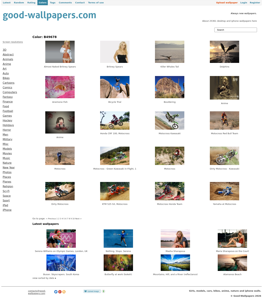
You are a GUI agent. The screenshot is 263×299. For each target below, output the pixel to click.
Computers (10, 92)
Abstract (8, 54)
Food (6, 106)
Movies (7, 153)
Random (19, 2)
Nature (7, 162)
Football (8, 111)
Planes (7, 181)
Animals (8, 59)
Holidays (8, 125)
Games (7, 115)
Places (7, 177)
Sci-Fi (6, 191)
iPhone (7, 210)
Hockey (7, 120)
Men (5, 134)
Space (7, 195)
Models (7, 148)
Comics (7, 87)
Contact (80, 2)
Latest (7, 2)
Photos (7, 172)
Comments (65, 2)
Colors (42, 2)
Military (7, 139)
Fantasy (8, 97)
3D (4, 49)
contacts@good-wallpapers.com (37, 292)
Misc (6, 144)
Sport (6, 200)
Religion (8, 186)
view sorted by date (44, 278)
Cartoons (8, 82)
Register (255, 2)
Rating (31, 2)
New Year (9, 167)
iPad (5, 205)
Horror (7, 130)
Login (243, 2)
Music (6, 158)
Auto (6, 73)
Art (5, 68)
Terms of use (96, 2)
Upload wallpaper (227, 2)
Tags (52, 2)
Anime (7, 64)
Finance (8, 101)
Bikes (6, 78)
